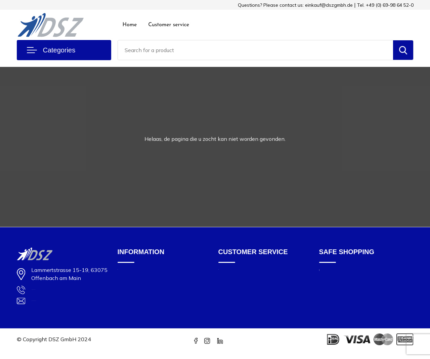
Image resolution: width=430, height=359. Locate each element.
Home (130, 25)
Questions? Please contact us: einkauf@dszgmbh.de (295, 5)
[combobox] (255, 50)
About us (128, 274)
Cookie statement (340, 283)
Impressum (332, 274)
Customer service (168, 25)
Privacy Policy (335, 302)
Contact (227, 274)
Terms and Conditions (344, 293)
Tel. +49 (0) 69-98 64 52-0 (385, 5)
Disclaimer (331, 312)
